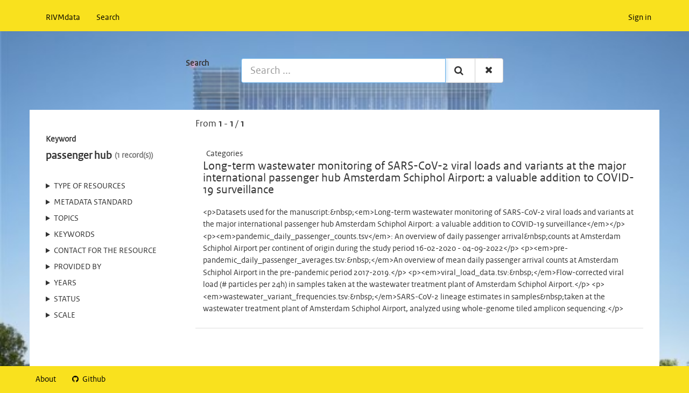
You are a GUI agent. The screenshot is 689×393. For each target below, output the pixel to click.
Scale (64, 315)
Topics (66, 218)
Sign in (639, 18)
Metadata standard (93, 202)
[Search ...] (343, 70)
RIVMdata (63, 18)
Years (65, 283)
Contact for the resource (105, 251)
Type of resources (89, 186)
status (67, 299)
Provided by (77, 267)
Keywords (74, 234)
